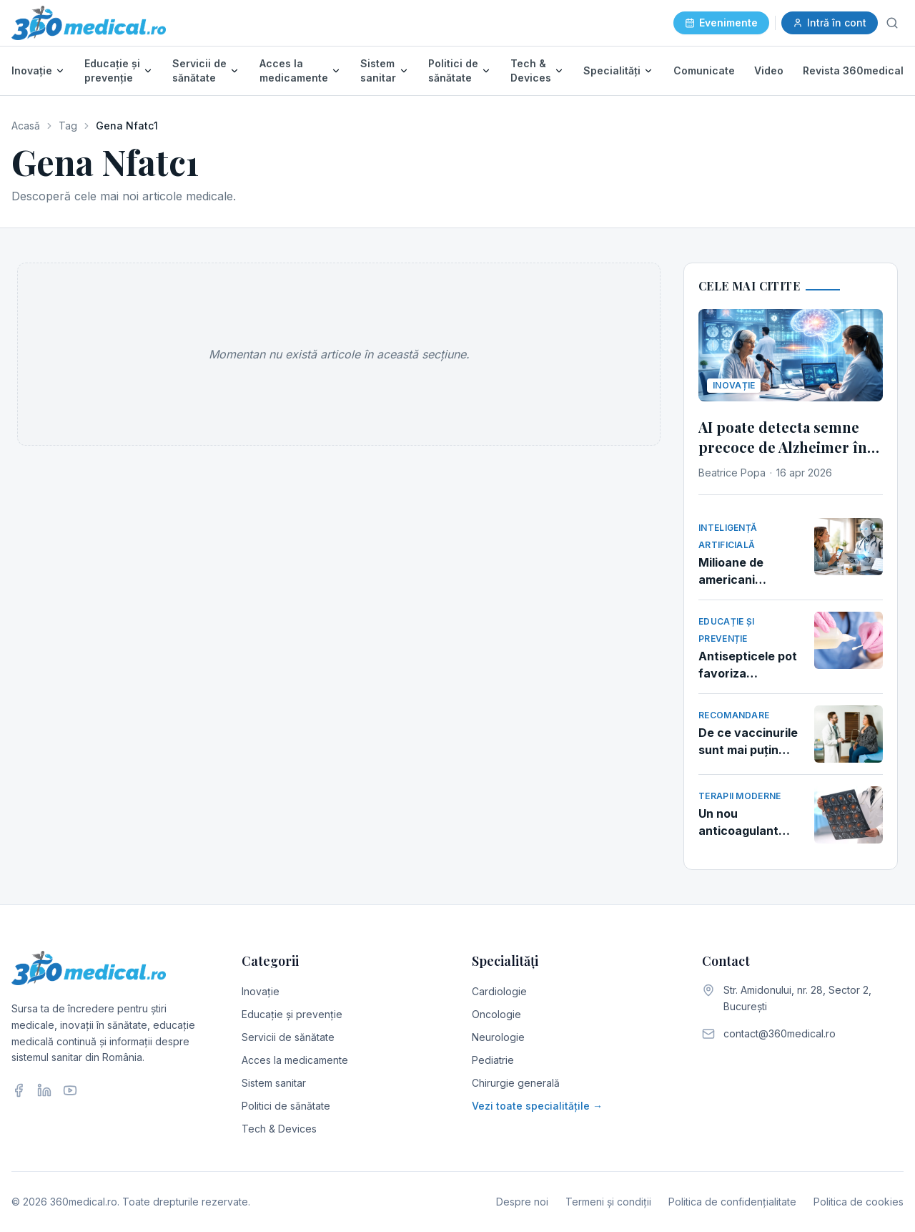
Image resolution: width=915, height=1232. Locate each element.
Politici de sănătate (453, 70)
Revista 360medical (853, 70)
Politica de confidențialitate (732, 1202)
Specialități (611, 70)
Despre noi (522, 1202)
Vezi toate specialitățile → (537, 1106)
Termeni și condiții (608, 1202)
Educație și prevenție (112, 70)
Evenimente (721, 22)
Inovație (31, 70)
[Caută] (892, 22)
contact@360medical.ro (779, 1033)
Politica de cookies (858, 1202)
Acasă (25, 125)
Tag (68, 125)
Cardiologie (499, 991)
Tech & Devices (530, 70)
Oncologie (496, 1014)
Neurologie (498, 1037)
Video (768, 70)
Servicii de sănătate (199, 70)
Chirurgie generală (516, 1083)
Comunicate (704, 70)
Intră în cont (829, 22)
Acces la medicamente (293, 70)
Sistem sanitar (378, 70)
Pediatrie (493, 1060)
